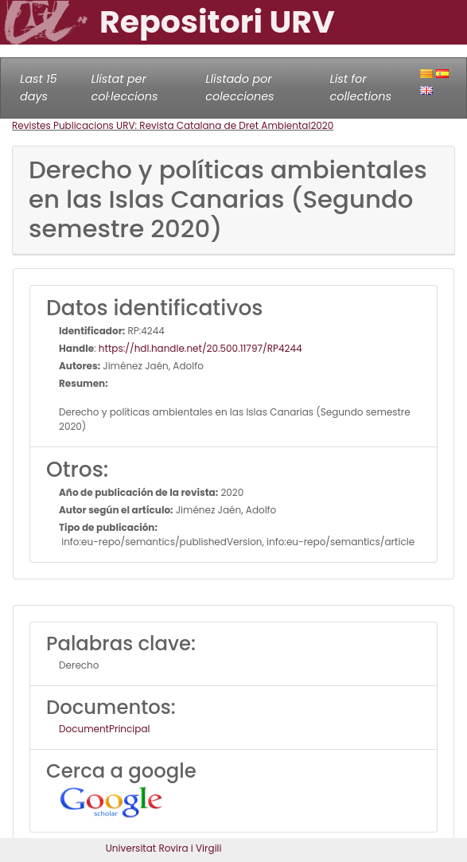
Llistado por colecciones (239, 87)
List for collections (360, 87)
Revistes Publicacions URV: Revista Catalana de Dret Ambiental (161, 125)
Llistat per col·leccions (124, 87)
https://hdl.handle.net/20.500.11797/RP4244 (200, 348)
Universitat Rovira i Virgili (164, 848)
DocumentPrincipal (104, 728)
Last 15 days (38, 87)
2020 (321, 125)
